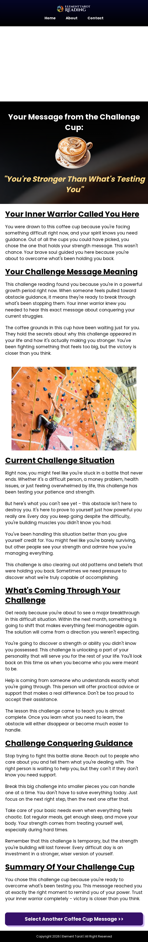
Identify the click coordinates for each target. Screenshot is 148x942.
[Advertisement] (74, 64)
